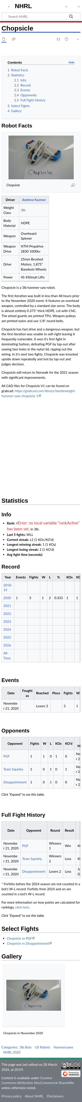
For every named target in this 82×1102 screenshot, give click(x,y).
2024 (7, 629)
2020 (7, 598)
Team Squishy (13, 769)
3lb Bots (26, 1047)
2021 (7, 606)
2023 (7, 621)
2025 (7, 637)
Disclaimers (55, 1096)
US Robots (42, 1047)
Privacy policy (11, 1096)
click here (22, 907)
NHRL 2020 (11, 1052)
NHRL (23, 6)
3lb (23, 210)
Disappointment (15, 782)
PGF (6, 756)
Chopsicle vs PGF (19, 938)
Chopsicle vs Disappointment (28, 943)
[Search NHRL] (41, 16)
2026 (7, 645)
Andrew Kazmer (34, 200)
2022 (7, 614)
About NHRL (34, 1096)
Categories (9, 1047)
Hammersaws (63, 1047)
